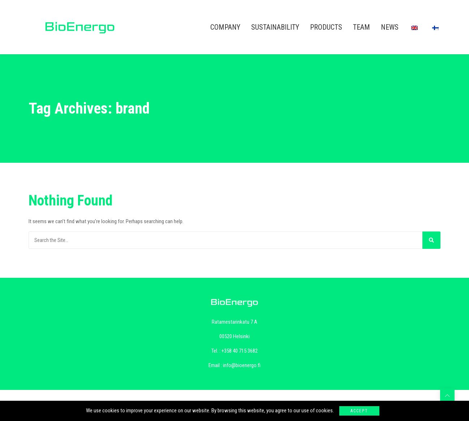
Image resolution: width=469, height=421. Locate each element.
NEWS (390, 27)
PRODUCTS (326, 27)
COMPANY (225, 27)
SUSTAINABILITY (275, 27)
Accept (359, 410)
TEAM (361, 27)
